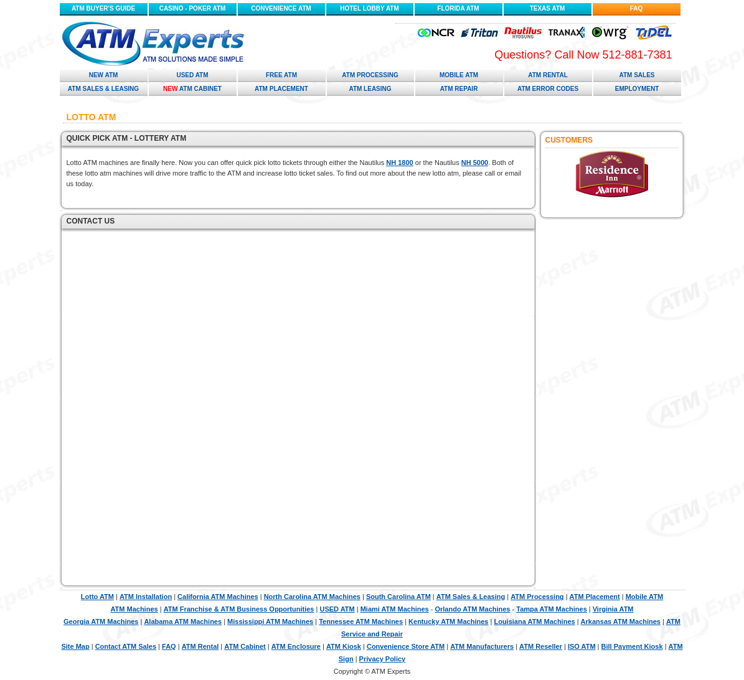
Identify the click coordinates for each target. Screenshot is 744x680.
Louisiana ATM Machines (534, 621)
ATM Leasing (370, 88)
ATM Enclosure (296, 646)
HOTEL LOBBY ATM (369, 8)
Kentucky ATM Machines (448, 621)
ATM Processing (370, 75)
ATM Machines (134, 609)
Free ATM (281, 75)
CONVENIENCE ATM (281, 8)
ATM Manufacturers (482, 646)
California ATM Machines (217, 596)
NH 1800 (399, 162)
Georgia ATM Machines (101, 621)
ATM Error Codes (547, 88)
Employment (637, 88)
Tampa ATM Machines (551, 609)
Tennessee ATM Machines (361, 621)
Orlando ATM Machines (472, 609)
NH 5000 (474, 162)
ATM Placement (281, 88)
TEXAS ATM (547, 8)
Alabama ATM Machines (183, 621)
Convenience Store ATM (406, 646)
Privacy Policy (382, 659)
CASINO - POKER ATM (192, 8)
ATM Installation (146, 596)
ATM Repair (459, 88)
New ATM (103, 75)
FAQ (636, 8)
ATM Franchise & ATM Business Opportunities (239, 609)
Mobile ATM (459, 75)
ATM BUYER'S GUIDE (103, 8)
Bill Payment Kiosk (632, 646)
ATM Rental (548, 75)
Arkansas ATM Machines (621, 621)
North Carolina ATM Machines (312, 596)
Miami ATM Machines (394, 609)
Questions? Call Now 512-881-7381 (583, 55)
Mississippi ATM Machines (270, 621)
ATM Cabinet (192, 88)
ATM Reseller (540, 646)
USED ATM (336, 609)
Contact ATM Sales (125, 646)
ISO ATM (582, 646)
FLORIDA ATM (458, 8)
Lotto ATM (97, 596)
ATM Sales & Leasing (103, 88)
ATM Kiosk (343, 646)
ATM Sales (636, 75)
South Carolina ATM (398, 596)
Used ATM (192, 75)
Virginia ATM (613, 609)
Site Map (75, 646)
